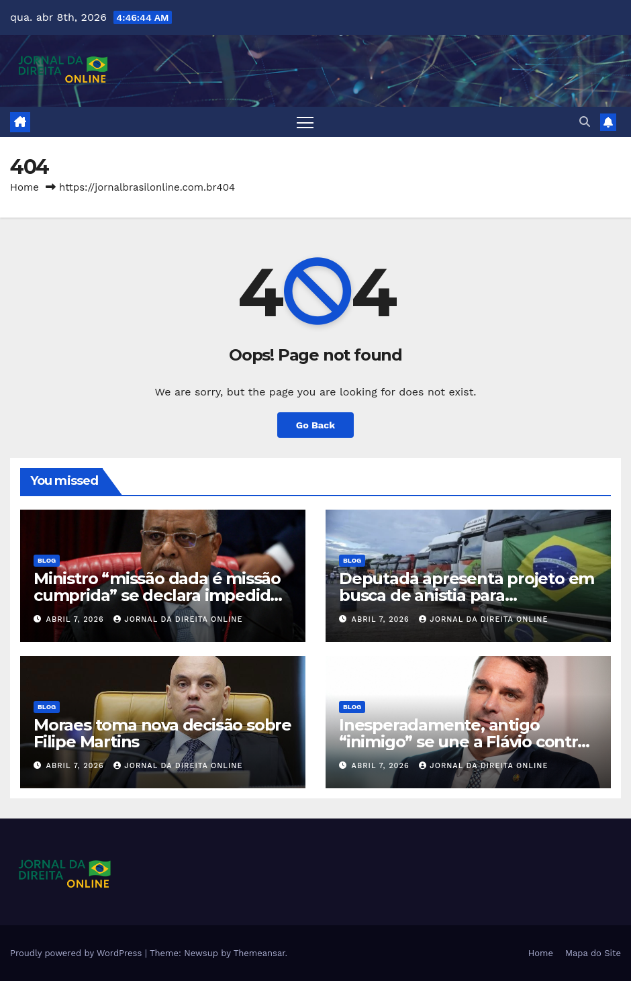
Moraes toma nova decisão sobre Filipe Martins (162, 733)
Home (24, 187)
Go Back (315, 425)
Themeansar (259, 953)
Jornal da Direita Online (177, 619)
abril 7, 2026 (76, 619)
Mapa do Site (593, 953)
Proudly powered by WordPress (77, 953)
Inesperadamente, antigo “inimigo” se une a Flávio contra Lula (463, 741)
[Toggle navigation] (305, 121)
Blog (47, 560)
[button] (584, 121)
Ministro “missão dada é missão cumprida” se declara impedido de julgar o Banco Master (157, 595)
